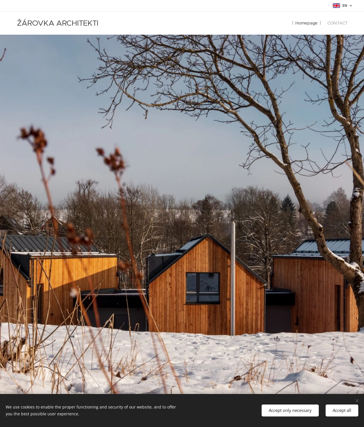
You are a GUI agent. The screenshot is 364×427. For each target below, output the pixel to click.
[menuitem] (305, 23)
